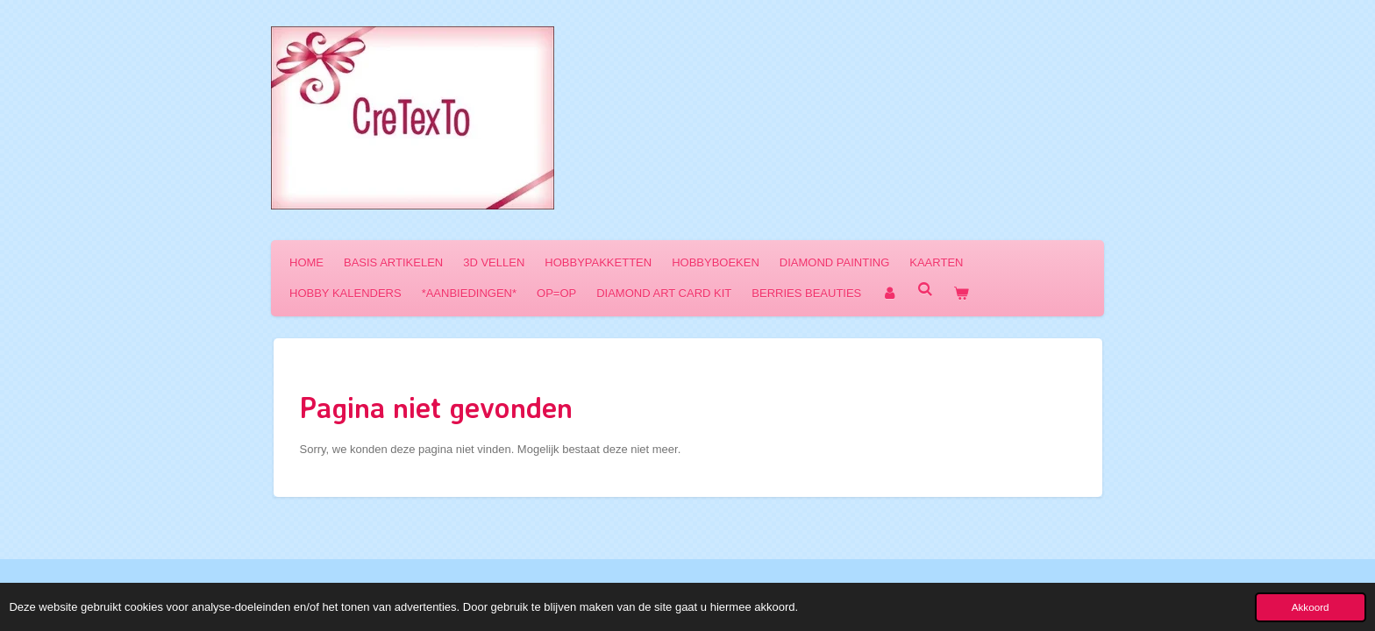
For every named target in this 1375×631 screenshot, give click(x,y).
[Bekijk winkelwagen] (962, 293)
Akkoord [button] (1310, 607)
